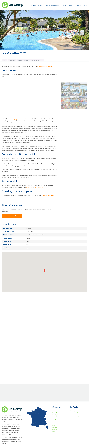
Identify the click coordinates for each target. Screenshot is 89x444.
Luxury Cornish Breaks (76, 417)
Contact (54, 429)
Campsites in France (36, 5)
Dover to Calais (48, 199)
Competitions (56, 423)
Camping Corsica (75, 411)
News (53, 431)
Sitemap (54, 427)
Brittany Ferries (39, 187)
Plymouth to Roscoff (8, 201)
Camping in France (81, 5)
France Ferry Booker (48, 195)
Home (4, 60)
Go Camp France (75, 415)
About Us (54, 425)
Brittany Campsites (23, 60)
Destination (12, 60)
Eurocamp (29, 187)
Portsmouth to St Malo (22, 201)
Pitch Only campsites (52, 5)
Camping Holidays (67, 5)
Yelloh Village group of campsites (18, 119)
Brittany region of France (44, 66)
